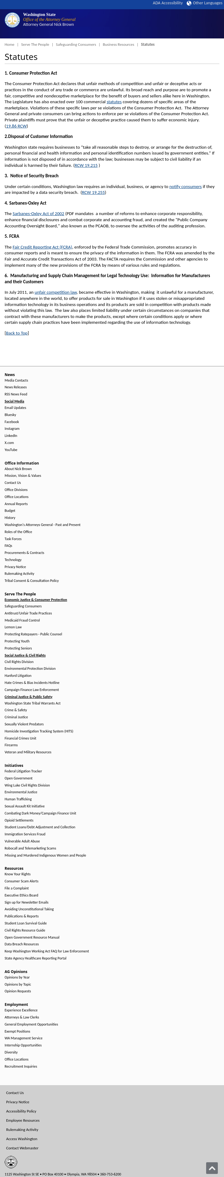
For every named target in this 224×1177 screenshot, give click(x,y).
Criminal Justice (16, 717)
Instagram (12, 429)
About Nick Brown (18, 469)
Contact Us (13, 483)
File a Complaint (17, 888)
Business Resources (118, 44)
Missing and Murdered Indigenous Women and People (45, 855)
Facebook (12, 422)
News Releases (16, 387)
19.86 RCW (16, 126)
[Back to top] (212, 1168)
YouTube (11, 450)
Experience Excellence (21, 1010)
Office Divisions (16, 490)
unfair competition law (55, 292)
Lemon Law (13, 627)
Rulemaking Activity (19, 574)
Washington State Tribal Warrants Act (32, 703)
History (10, 518)
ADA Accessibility (168, 3)
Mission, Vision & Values (23, 476)
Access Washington (21, 1138)
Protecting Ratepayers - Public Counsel (33, 634)
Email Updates (15, 408)
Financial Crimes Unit (20, 738)
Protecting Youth (17, 641)
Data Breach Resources (22, 944)
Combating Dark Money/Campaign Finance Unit (40, 813)
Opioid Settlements (19, 820)
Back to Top (17, 333)
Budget (10, 511)
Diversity (11, 1052)
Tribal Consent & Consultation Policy (32, 581)
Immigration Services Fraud (25, 834)
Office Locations (16, 497)
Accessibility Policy (21, 1111)
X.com (9, 443)
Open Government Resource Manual (32, 938)
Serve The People (35, 44)
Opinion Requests (18, 991)
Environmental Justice (21, 792)
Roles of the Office (18, 532)
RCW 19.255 (93, 192)
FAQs (8, 546)
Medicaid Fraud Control (22, 620)
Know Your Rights (18, 874)
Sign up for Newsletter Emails (26, 902)
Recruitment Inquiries (21, 1067)
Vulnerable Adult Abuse (22, 841)
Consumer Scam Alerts (22, 881)
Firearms (11, 745)
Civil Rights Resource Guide (25, 930)
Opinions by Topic (18, 985)
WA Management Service (24, 1038)
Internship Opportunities (23, 1045)
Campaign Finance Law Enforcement (32, 690)
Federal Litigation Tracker (23, 771)
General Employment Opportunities (31, 1024)
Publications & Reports (22, 916)
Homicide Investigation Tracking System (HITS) (39, 731)
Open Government (19, 778)
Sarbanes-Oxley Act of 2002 (38, 213)
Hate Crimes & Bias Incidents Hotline (32, 683)
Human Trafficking (18, 799)
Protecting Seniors (18, 648)
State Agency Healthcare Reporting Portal (36, 958)
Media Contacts (16, 381)
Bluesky (10, 415)
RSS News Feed (16, 394)
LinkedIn (11, 436)
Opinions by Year (17, 977)
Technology (13, 560)
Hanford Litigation (18, 676)
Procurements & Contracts (24, 553)
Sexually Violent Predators (24, 724)
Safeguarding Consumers (76, 44)
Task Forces (13, 539)
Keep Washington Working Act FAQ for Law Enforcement (47, 951)
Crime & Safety (16, 710)
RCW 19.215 (86, 165)
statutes (114, 101)
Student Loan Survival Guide (26, 923)
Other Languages (204, 3)
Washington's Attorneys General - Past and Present (42, 525)
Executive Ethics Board (21, 895)
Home (9, 44)
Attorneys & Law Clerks (22, 1017)
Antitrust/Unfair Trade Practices (28, 613)
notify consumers (185, 186)
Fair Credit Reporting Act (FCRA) (42, 247)
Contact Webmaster (22, 1148)
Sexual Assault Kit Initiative (25, 806)
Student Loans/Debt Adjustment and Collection (40, 827)
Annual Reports (16, 504)
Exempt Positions (17, 1032)
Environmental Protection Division (30, 669)
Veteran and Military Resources (28, 752)
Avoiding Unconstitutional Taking (29, 909)
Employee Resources (22, 1120)
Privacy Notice (15, 567)
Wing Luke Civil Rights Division (27, 785)
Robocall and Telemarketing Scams (30, 848)
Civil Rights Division (19, 662)
